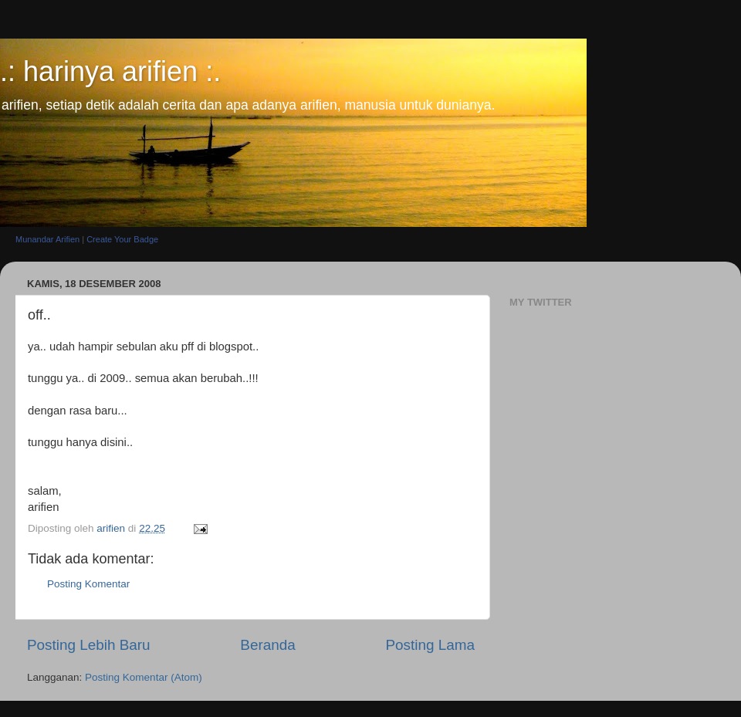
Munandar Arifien (47, 239)
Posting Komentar (88, 584)
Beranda (267, 645)
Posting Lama (430, 645)
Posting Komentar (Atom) (143, 677)
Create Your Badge (122, 239)
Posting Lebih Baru (89, 645)
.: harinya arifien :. (110, 71)
